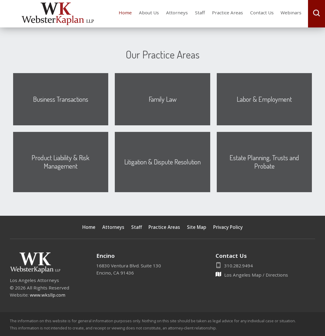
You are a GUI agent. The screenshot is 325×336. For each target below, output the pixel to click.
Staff (200, 13)
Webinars (291, 13)
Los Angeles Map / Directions (252, 275)
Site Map (196, 227)
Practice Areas (227, 13)
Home (125, 13)
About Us (149, 13)
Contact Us (262, 13)
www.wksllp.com (47, 295)
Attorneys (177, 13)
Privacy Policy (228, 227)
